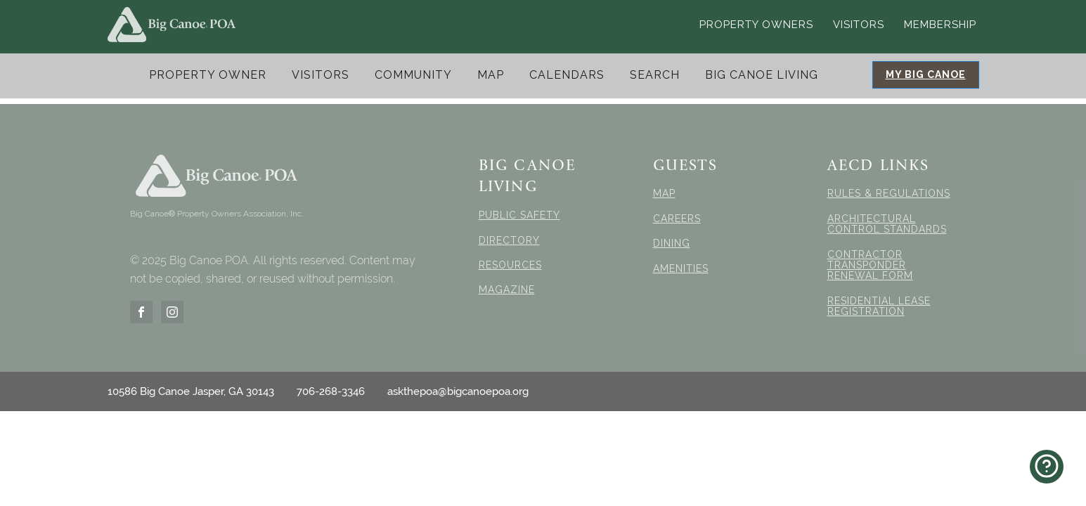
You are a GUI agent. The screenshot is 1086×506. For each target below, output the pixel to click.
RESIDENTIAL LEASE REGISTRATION (879, 306)
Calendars (567, 75)
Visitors (858, 24)
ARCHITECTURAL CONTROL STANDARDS (887, 224)
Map (490, 75)
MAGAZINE (507, 290)
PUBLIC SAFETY (519, 215)
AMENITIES (681, 269)
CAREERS (677, 219)
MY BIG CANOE (926, 74)
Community (413, 75)
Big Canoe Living (761, 75)
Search (655, 75)
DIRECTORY (509, 240)
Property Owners (756, 24)
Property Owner (207, 75)
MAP (664, 193)
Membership (940, 24)
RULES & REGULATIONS (888, 193)
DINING (671, 243)
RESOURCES (510, 265)
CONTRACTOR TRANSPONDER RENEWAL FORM (870, 265)
